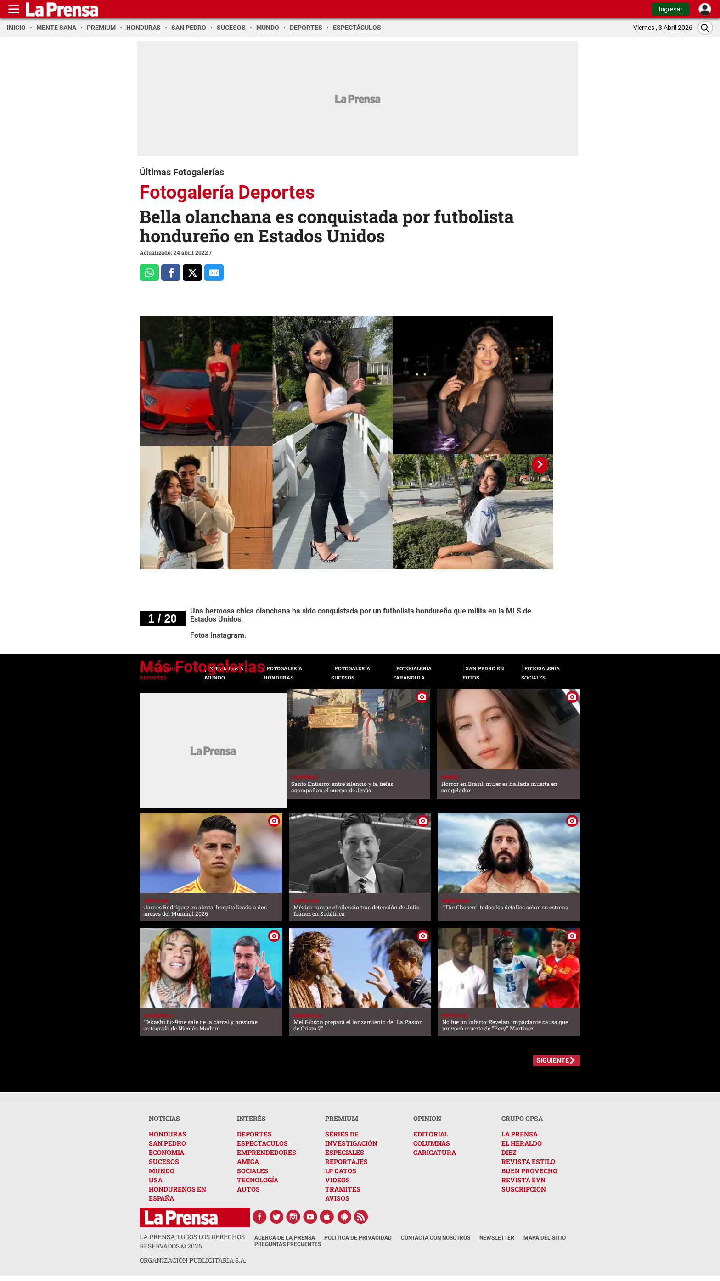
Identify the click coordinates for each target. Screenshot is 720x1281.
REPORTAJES (346, 1161)
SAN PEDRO (167, 1143)
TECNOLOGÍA (257, 1179)
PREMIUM (341, 1118)
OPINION (427, 1118)
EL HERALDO (521, 1143)
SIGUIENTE (552, 1060)
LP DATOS (340, 1170)
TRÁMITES (342, 1189)
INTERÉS (251, 1118)
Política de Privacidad (358, 1238)
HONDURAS (167, 1134)
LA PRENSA (519, 1134)
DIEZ (508, 1152)
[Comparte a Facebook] (170, 272)
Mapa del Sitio (544, 1238)
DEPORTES (254, 1134)
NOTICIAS (164, 1118)
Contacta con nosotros (435, 1238)
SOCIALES (252, 1170)
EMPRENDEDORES (266, 1152)
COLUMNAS (431, 1143)
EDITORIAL (430, 1134)
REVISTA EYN (523, 1179)
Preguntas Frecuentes (287, 1244)
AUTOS (248, 1189)
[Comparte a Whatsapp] (149, 272)
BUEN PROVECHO (529, 1170)
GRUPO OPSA (522, 1118)
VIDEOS (337, 1179)
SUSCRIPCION (523, 1189)
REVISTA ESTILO (528, 1161)
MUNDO (161, 1170)
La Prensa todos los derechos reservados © (192, 1241)
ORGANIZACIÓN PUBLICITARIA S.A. (193, 1260)
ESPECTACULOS (262, 1143)
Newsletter (496, 1238)
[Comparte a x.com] (192, 272)
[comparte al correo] (214, 272)
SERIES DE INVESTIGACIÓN (351, 1138)
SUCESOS (164, 1161)
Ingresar (670, 9)
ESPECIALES (344, 1152)
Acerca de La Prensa (284, 1238)
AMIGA (248, 1161)
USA (156, 1179)
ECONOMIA (166, 1152)
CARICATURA (434, 1152)
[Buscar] (705, 28)
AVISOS (337, 1198)
